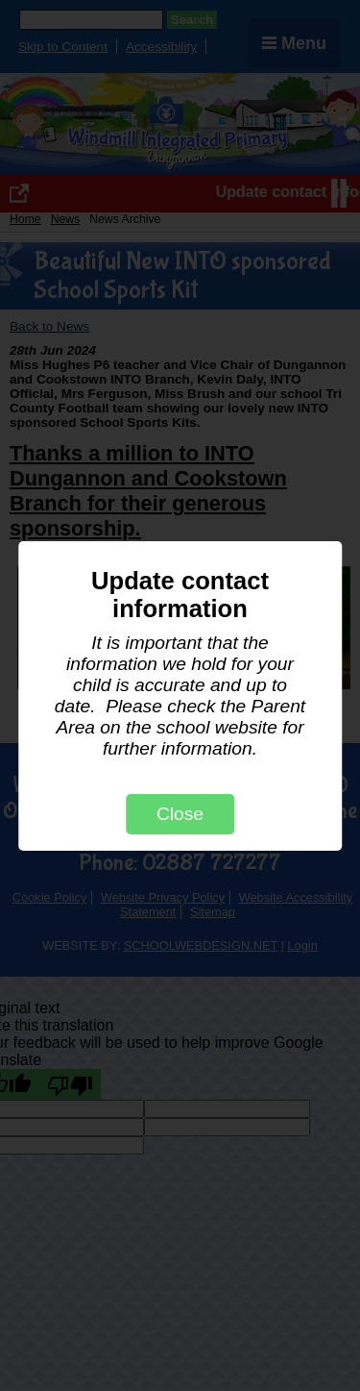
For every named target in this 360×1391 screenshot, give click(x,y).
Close (180, 814)
